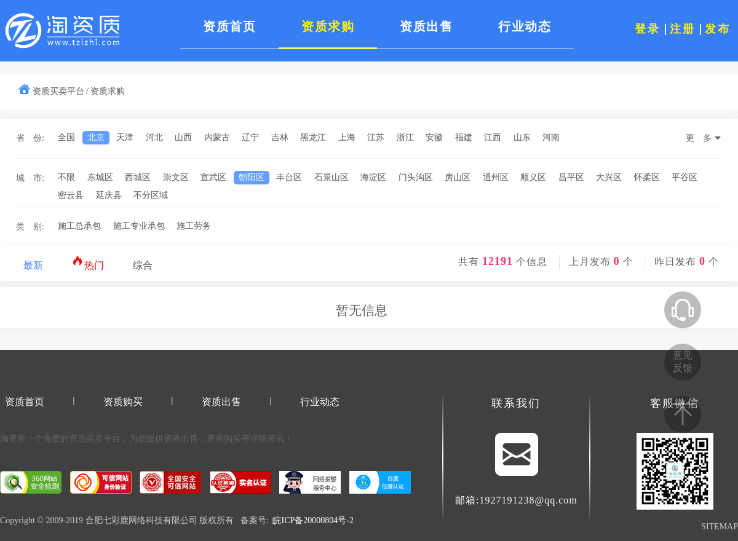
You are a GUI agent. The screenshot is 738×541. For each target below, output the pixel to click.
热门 (88, 262)
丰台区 (289, 177)
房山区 (457, 177)
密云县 (71, 195)
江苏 (375, 137)
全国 (66, 137)
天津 (124, 137)
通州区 (496, 177)
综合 (143, 265)
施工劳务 (194, 226)
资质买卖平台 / (61, 91)
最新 (33, 265)
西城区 (138, 177)
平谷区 (684, 177)
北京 (96, 137)
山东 (522, 137)
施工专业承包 (139, 226)
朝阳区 (251, 177)
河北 (154, 137)
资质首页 (24, 402)
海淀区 (373, 177)
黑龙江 (313, 137)
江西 (492, 137)
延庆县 (109, 195)
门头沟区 (416, 177)
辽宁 (250, 137)
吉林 (279, 137)
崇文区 (176, 177)
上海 (346, 137)
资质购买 (123, 402)
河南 (551, 137)
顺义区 (533, 177)
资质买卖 (86, 438)
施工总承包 (79, 226)
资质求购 (107, 91)
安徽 (434, 137)
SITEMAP (719, 526)
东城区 (100, 177)
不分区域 (150, 195)
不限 (66, 177)
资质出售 (221, 402)
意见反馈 (682, 361)
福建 (463, 137)
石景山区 (331, 177)
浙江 (405, 137)
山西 (183, 137)
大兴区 (609, 177)
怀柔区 (647, 177)
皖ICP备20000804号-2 (312, 520)
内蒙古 (217, 137)
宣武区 (213, 177)
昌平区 (571, 177)
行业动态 (319, 402)
